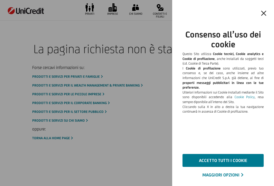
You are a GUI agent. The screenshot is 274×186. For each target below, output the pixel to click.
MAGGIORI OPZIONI (220, 174)
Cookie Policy (245, 97)
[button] (264, 13)
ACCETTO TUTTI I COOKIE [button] (223, 160)
